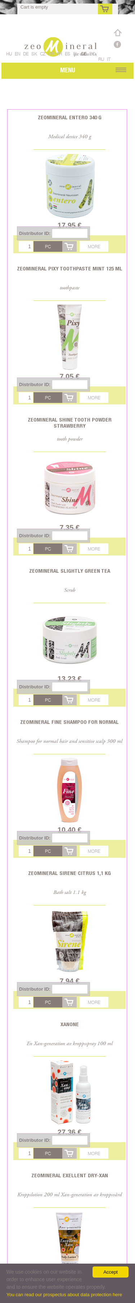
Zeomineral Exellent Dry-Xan (69, 1175)
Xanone (69, 1024)
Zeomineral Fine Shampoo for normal (69, 722)
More (94, 246)
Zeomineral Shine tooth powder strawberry (70, 423)
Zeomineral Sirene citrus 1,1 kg (69, 873)
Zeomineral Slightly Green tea (69, 571)
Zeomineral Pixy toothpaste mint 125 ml (69, 268)
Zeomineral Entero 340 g (70, 117)
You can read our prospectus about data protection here (64, 1294)
